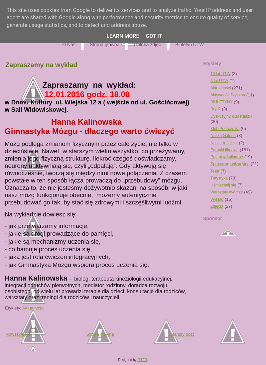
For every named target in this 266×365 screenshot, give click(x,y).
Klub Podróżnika (224, 128)
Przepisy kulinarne (226, 157)
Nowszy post (18, 334)
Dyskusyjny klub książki (231, 116)
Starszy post (182, 334)
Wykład (216, 199)
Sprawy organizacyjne (229, 164)
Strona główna (100, 334)
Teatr (214, 171)
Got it (154, 36)
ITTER (142, 360)
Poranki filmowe (224, 150)
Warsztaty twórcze (226, 192)
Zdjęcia (216, 206)
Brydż (215, 109)
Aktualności (33, 307)
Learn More (122, 36)
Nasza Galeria (223, 135)
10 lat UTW (220, 73)
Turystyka (219, 178)
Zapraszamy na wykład (41, 64)
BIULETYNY (221, 102)
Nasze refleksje (224, 143)
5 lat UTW (219, 80)
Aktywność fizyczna (227, 95)
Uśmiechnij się (223, 185)
